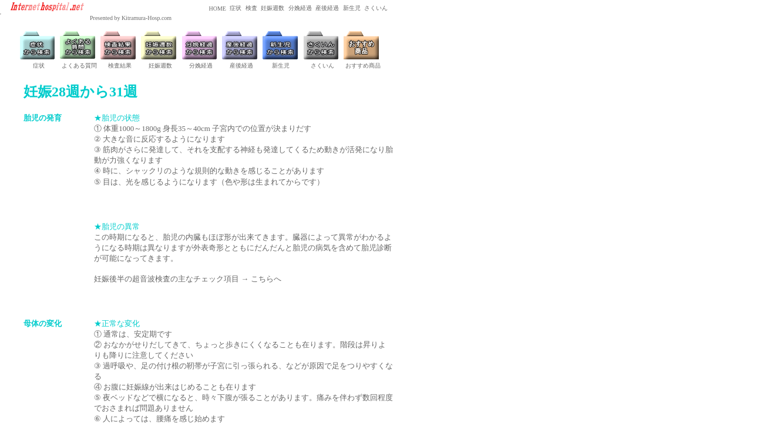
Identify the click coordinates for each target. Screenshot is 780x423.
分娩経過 (299, 8)
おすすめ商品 (363, 65)
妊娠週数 (272, 8)
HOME (216, 8)
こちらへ (266, 278)
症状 (235, 8)
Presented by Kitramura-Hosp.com (131, 18)
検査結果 (120, 65)
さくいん (375, 8)
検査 (250, 8)
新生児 (351, 8)
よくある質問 (79, 65)
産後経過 (326, 8)
